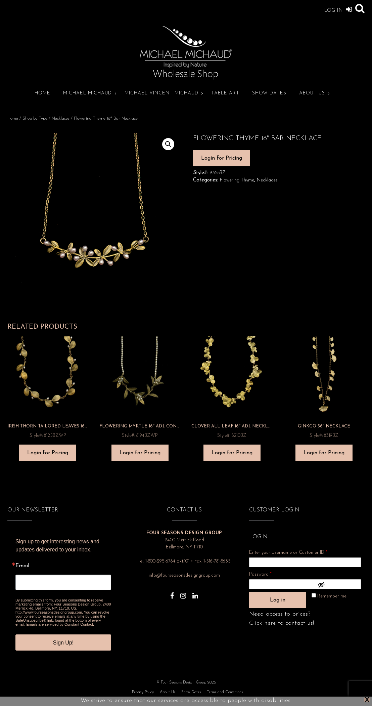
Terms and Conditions (225, 692)
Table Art (225, 93)
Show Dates (269, 93)
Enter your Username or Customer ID (288, 552)
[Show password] (338, 585)
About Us (312, 93)
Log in (277, 600)
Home (42, 93)
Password (269, 573)
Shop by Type (34, 118)
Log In (338, 9)
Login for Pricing (221, 158)
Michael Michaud (87, 93)
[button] (168, 144)
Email (22, 566)
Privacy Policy (143, 692)
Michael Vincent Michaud (161, 93)
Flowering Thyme (237, 180)
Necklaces (60, 118)
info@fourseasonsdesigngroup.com (184, 575)
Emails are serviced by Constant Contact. (60, 624)
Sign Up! (63, 643)
